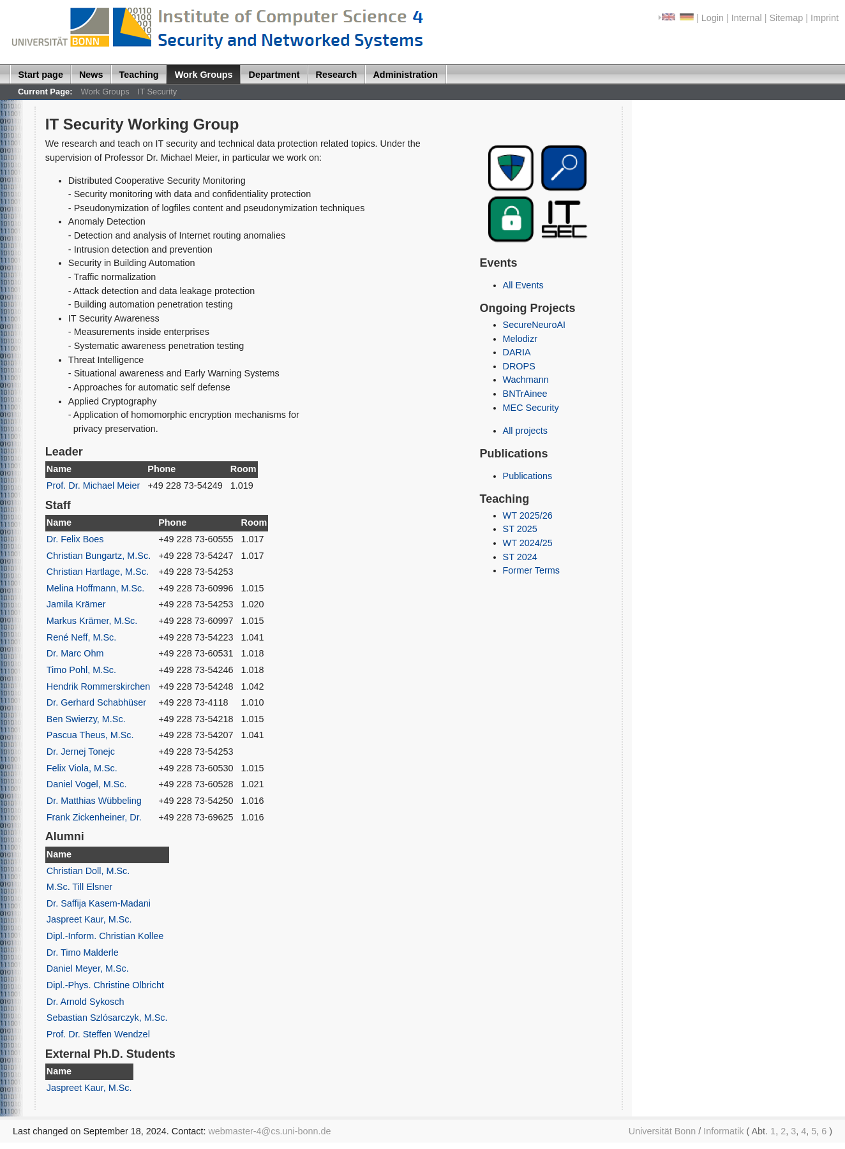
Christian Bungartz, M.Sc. (99, 556)
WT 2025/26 (528, 515)
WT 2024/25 (528, 543)
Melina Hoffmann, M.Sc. (95, 588)
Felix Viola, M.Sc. (82, 768)
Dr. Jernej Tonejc (81, 751)
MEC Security (531, 408)
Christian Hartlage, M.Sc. (98, 572)
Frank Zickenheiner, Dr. (94, 817)
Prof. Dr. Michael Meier (93, 485)
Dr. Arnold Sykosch (85, 1002)
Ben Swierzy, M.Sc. (86, 719)
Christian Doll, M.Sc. (88, 871)
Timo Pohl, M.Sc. (81, 670)
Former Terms (531, 570)
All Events (523, 285)
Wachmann (526, 379)
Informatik (723, 1131)
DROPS (519, 366)
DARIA (517, 352)
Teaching (139, 75)
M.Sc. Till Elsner (79, 887)
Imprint (825, 18)
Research (336, 75)
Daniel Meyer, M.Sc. (88, 968)
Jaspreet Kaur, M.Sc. (89, 919)
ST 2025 (520, 529)
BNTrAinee (525, 394)
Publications (528, 476)
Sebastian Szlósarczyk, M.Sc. (107, 1017)
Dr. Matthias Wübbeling (94, 801)
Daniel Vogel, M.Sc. (87, 784)
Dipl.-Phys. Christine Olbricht (105, 985)
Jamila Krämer (76, 604)
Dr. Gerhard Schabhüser (96, 702)
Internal (746, 18)
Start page (41, 75)
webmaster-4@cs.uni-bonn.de (269, 1131)
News (91, 75)
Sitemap (786, 18)
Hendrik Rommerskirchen (99, 686)
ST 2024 (520, 557)
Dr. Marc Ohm (75, 653)
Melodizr (520, 339)
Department (274, 75)
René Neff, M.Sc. (81, 637)
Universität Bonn (662, 1131)
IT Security (157, 91)
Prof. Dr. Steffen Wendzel (98, 1034)
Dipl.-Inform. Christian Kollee (105, 936)
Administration (405, 75)
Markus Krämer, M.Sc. (92, 621)
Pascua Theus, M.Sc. (90, 735)
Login (712, 18)
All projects (525, 431)
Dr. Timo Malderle (83, 952)
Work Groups (204, 75)
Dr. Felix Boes (75, 539)
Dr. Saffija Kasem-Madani (99, 903)
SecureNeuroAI (534, 325)
